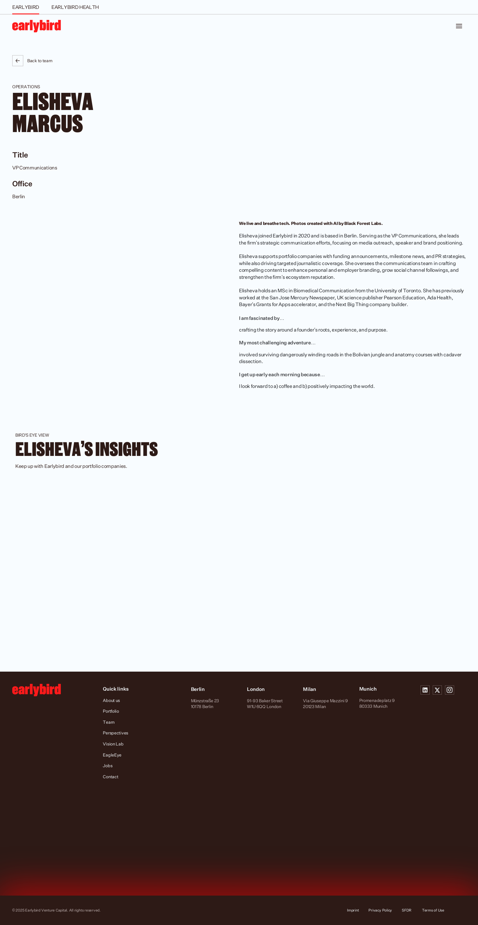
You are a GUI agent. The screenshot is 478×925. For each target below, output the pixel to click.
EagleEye (112, 754)
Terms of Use (433, 910)
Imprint (353, 910)
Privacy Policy (380, 910)
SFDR (407, 910)
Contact (110, 776)
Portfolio (111, 711)
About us (111, 700)
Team (108, 722)
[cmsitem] (239, 561)
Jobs (107, 765)
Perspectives (115, 732)
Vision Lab (113, 743)
